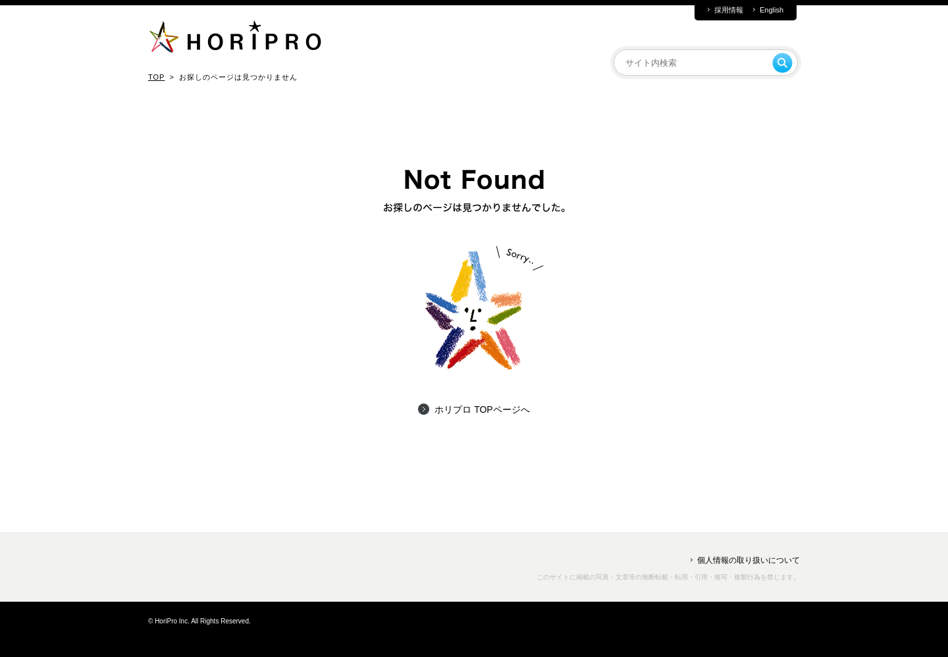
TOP (156, 77)
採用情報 (728, 10)
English (771, 10)
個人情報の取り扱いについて (748, 560)
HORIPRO (235, 39)
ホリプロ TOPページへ (481, 409)
